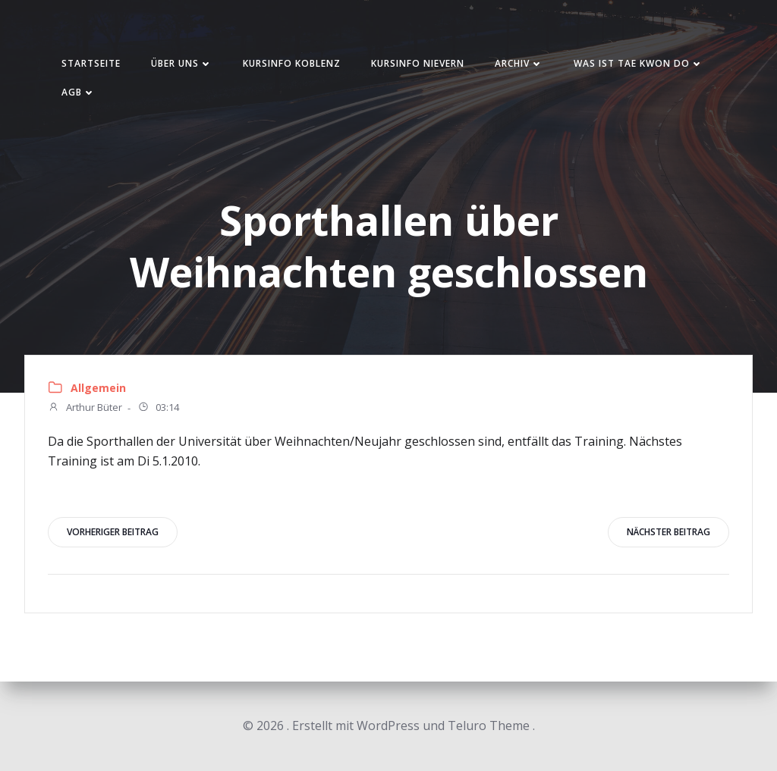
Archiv (519, 63)
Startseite (91, 63)
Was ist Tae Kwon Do (638, 63)
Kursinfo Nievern (417, 63)
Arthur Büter (85, 408)
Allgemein (98, 388)
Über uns (181, 63)
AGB (78, 92)
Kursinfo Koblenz (292, 63)
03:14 (158, 408)
